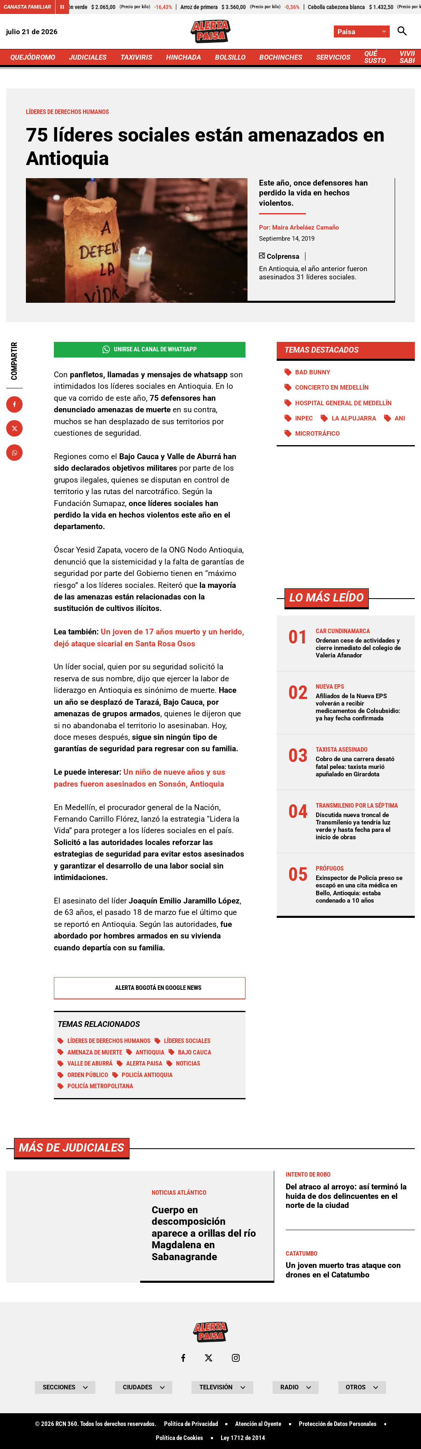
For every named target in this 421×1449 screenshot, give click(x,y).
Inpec (304, 418)
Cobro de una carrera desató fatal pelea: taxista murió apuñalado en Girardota (355, 766)
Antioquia (145, 1052)
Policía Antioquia (142, 1075)
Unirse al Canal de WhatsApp (149, 349)
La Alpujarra (354, 418)
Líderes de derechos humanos (104, 1041)
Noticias (184, 1063)
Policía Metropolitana (95, 1086)
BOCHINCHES (280, 57)
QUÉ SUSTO (375, 57)
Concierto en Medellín (332, 387)
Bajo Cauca (190, 1052)
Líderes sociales (183, 1041)
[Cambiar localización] (362, 31)
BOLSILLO (230, 57)
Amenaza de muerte (90, 1052)
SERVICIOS (333, 57)
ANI (400, 418)
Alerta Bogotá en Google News (149, 987)
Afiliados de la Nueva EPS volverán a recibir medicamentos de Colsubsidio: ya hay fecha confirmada (358, 707)
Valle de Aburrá (85, 1063)
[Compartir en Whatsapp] (14, 452)
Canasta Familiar (27, 7)
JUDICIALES (87, 57)
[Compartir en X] (14, 428)
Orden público (83, 1075)
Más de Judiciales (71, 1377)
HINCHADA (183, 57)
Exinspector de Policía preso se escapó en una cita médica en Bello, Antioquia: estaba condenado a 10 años (359, 889)
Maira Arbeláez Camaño (305, 227)
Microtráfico (317, 433)
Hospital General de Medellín (343, 403)
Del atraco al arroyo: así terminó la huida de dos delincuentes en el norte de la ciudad (346, 1426)
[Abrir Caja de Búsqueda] (402, 31)
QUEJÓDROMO (32, 57)
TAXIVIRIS (136, 57)
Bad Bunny (312, 372)
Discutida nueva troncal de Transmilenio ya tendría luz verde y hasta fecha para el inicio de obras (353, 826)
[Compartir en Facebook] (14, 404)
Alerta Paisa (140, 1063)
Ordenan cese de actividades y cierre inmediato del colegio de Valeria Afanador (358, 648)
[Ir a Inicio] (210, 31)
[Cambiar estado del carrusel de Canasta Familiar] (62, 7)
